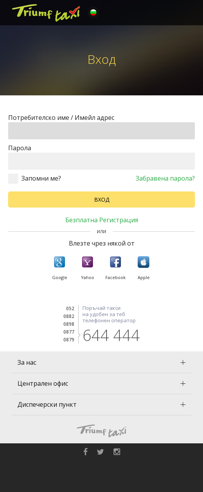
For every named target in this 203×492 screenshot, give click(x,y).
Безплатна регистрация (101, 220)
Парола (19, 148)
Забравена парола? (165, 178)
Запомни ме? (41, 178)
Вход (101, 199)
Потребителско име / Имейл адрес (61, 117)
